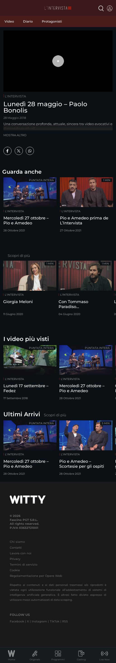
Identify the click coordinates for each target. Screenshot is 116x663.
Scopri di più (19, 255)
